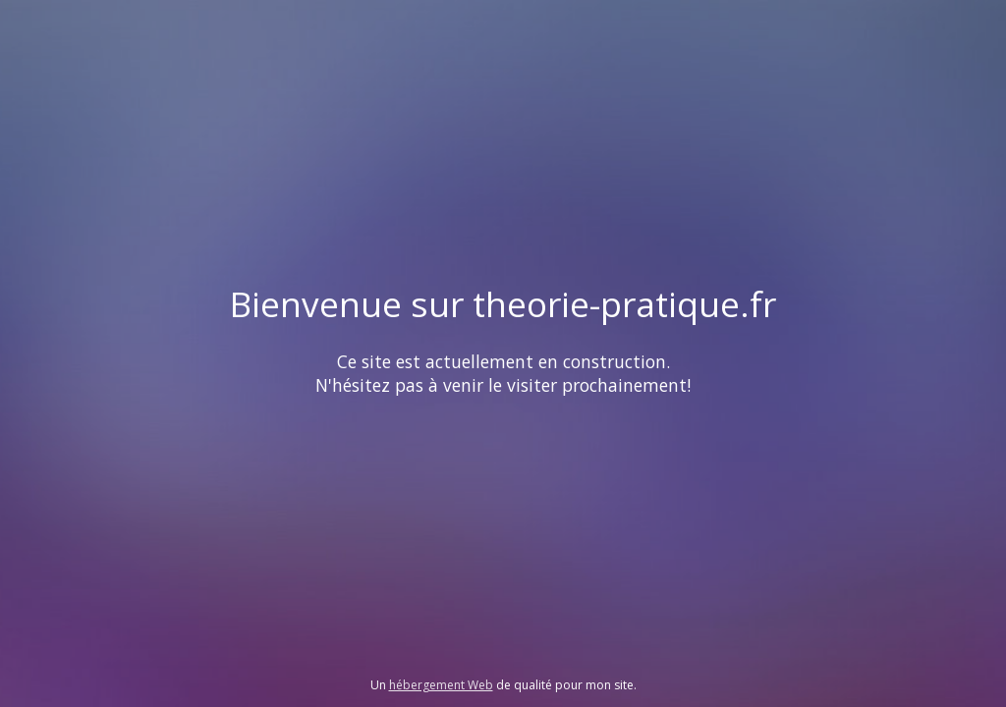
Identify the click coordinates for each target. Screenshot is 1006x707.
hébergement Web (441, 685)
